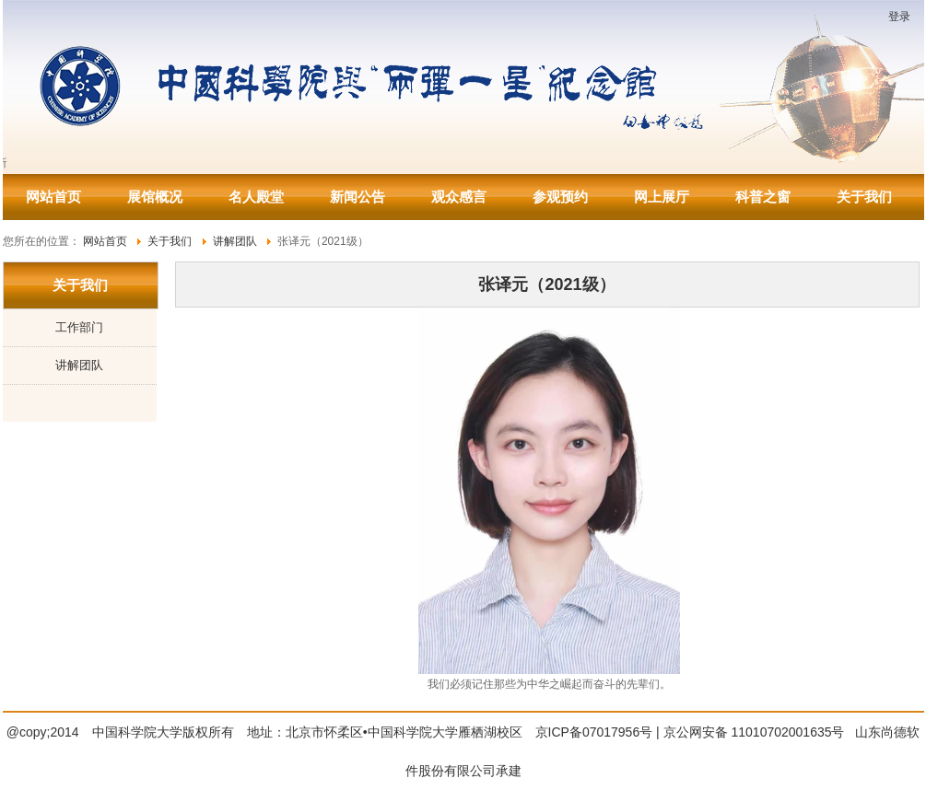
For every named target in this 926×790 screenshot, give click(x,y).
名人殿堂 (256, 196)
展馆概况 (154, 196)
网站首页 (53, 196)
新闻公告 (357, 196)
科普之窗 (763, 196)
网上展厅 (661, 196)
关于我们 (864, 196)
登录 (899, 16)
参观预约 (560, 196)
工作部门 (79, 327)
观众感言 (458, 196)
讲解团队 (79, 365)
